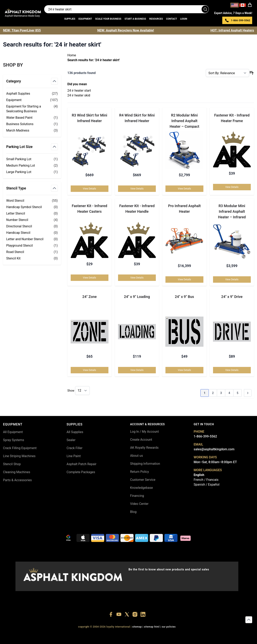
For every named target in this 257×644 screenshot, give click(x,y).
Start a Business (135, 18)
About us (136, 456)
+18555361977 (145, 634)
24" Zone (89, 297)
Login (183, 18)
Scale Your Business (108, 18)
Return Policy (139, 472)
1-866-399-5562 (205, 436)
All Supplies (75, 432)
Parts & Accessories (17, 480)
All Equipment (13, 432)
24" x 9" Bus (184, 297)
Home (71, 55)
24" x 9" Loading (137, 297)
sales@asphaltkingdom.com (214, 449)
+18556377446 (90, 634)
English (199, 475)
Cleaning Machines (16, 472)
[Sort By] (227, 73)
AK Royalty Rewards (144, 448)
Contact (171, 18)
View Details (89, 188)
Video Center (139, 504)
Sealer (71, 440)
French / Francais (206, 480)
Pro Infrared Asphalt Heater (184, 209)
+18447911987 (108, 634)
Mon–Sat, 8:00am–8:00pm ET (215, 462)
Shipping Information (145, 464)
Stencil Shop (12, 464)
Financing (137, 496)
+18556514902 (71, 634)
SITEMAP (137, 626)
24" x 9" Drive (232, 297)
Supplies (69, 18)
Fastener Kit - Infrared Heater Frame (232, 118)
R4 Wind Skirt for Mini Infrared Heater (137, 118)
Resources (156, 18)
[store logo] (23, 10)
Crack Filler (75, 448)
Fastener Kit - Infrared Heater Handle (137, 209)
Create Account (141, 439)
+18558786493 (183, 634)
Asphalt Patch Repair (82, 464)
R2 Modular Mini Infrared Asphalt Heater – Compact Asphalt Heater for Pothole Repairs (184, 120)
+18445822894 (164, 634)
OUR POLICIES (169, 626)
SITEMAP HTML (152, 626)
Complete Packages (81, 472)
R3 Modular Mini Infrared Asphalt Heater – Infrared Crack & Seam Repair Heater (232, 211)
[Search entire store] (126, 9)
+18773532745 (127, 634)
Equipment (85, 18)
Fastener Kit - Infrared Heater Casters (89, 209)
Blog (133, 512)
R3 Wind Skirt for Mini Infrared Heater (89, 118)
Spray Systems (13, 440)
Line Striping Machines (19, 456)
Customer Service (142, 480)
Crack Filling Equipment (20, 448)
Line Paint (74, 456)
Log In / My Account (144, 431)
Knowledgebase (141, 488)
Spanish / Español (206, 484)
